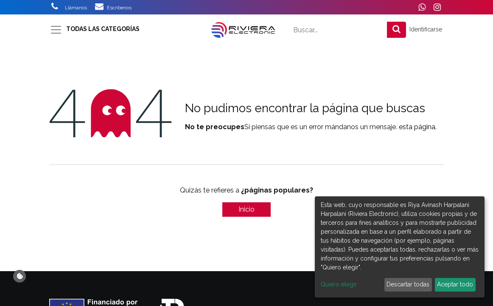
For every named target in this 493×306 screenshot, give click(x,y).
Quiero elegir (339, 284)
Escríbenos (119, 8)
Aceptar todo (455, 284)
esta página (417, 127)
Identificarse (425, 29)
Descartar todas (408, 284)
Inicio (246, 209)
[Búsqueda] (396, 30)
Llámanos (76, 8)
